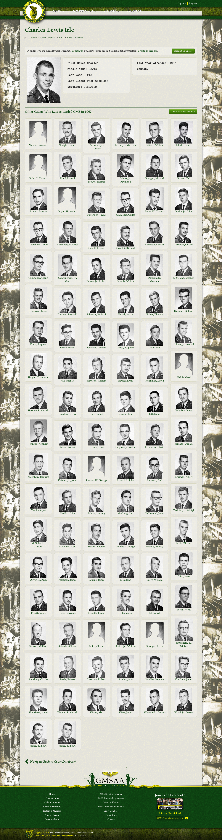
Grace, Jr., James (125, 347)
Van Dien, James (183, 679)
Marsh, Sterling (96, 513)
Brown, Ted (183, 178)
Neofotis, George (125, 546)
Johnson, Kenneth (38, 443)
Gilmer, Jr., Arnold (184, 344)
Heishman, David (154, 380)
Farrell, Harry (125, 314)
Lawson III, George (96, 480)
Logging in (77, 50)
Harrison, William (96, 380)
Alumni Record (52, 815)
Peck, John (125, 580)
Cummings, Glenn (38, 278)
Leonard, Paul (154, 480)
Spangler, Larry (154, 646)
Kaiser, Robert (67, 447)
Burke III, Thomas (154, 211)
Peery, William (154, 580)
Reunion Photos (111, 802)
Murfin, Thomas (96, 546)
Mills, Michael (183, 543)
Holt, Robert (96, 414)
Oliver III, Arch (38, 580)
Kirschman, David (154, 447)
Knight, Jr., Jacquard (38, 477)
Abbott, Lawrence (38, 145)
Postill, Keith (184, 609)
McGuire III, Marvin (38, 545)
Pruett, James (38, 613)
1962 (61, 37)
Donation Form (52, 819)
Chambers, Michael (67, 244)
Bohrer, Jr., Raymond (126, 180)
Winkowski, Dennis (155, 712)
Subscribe (186, 818)
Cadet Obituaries (52, 802)
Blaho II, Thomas (38, 178)
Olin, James (184, 576)
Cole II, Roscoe (96, 248)
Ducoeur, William (183, 311)
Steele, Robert (67, 679)
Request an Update (183, 50)
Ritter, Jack (154, 613)
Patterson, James (67, 580)
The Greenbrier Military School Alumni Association (71, 832)
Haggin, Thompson (38, 377)
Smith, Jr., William (126, 646)
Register (193, 3)
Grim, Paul (154, 347)
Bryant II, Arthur (67, 211)
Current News (52, 798)
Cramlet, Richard (125, 248)
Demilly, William (125, 281)
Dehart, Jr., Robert (96, 281)
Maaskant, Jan (38, 510)
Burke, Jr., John (183, 211)
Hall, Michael (184, 377)
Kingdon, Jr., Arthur (126, 447)
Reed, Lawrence (67, 613)
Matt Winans (80, 835)
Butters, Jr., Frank (96, 215)
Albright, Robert (67, 145)
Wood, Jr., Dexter (183, 712)
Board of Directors (52, 806)
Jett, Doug (154, 414)
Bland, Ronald (67, 178)
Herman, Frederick (38, 410)
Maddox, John (67, 513)
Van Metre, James (38, 712)
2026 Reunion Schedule (111, 794)
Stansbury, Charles (38, 679)
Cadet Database (47, 37)
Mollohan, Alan (67, 546)
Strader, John (125, 679)
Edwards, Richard (96, 314)
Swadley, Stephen (154, 679)
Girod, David (67, 347)
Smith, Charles (96, 646)
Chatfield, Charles (154, 244)
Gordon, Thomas (96, 347)
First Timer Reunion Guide (111, 806)
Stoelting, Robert (96, 679)
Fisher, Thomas (154, 314)
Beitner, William (155, 145)
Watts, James (125, 712)
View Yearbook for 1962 (183, 111)
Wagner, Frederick (67, 712)
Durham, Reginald (67, 314)
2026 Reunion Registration (111, 798)
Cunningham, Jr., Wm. (67, 279)
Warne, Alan (96, 712)
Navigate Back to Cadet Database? (50, 761)
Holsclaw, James (183, 410)
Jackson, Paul (125, 414)
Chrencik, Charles (183, 244)
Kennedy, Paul (96, 447)
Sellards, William (38, 646)
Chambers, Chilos (125, 215)
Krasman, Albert (184, 477)
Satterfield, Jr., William (183, 644)
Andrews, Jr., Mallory (96, 146)
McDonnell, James (154, 513)
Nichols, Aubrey (154, 546)
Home (34, 37)
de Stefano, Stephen (183, 278)
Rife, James (126, 613)
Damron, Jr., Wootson (154, 279)
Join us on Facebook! (170, 795)
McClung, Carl (125, 513)
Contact (111, 819)
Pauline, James (96, 580)
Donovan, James (38, 311)
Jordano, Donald (184, 443)
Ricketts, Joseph (96, 613)
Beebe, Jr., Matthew (125, 145)
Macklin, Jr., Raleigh (184, 510)
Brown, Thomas (96, 181)
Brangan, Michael (154, 178)
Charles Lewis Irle (76, 37)
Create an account (147, 50)
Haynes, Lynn (125, 380)
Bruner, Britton (38, 211)
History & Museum (52, 810)
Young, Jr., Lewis (38, 745)
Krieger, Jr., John (67, 480)
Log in (182, 3)
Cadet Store (111, 815)
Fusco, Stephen (38, 344)
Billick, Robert (183, 145)
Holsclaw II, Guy (67, 414)
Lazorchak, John (125, 480)
